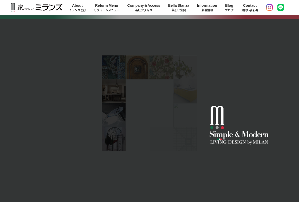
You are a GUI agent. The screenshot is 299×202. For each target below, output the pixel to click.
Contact (249, 7)
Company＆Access (143, 7)
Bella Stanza (178, 7)
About (77, 7)
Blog (229, 7)
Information (207, 7)
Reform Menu (107, 7)
